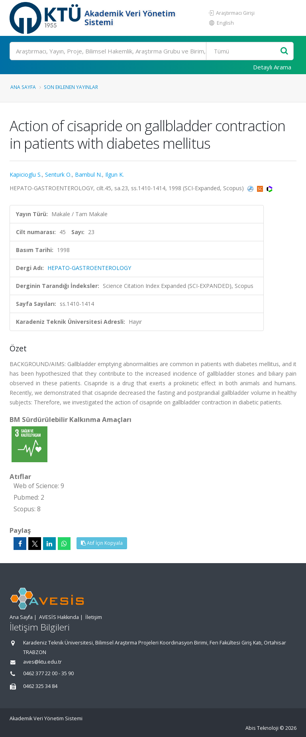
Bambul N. (88, 174)
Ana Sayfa (23, 87)
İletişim (93, 617)
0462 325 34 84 (40, 686)
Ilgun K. (114, 174)
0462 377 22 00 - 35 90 (48, 673)
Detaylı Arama (272, 67)
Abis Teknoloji (262, 728)
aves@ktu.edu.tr (42, 661)
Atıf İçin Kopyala (102, 543)
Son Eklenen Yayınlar (71, 87)
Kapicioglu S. (26, 174)
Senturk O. (58, 174)
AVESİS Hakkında (59, 617)
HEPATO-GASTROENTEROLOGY (89, 268)
